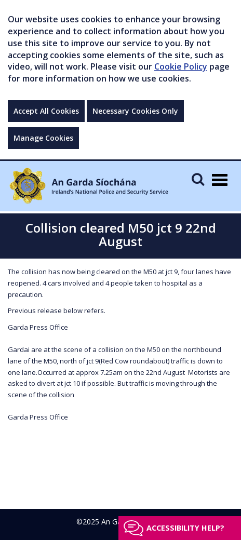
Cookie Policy (180, 66)
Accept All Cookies (46, 111)
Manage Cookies (43, 138)
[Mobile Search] (198, 179)
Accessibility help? (185, 528)
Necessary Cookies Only (135, 111)
